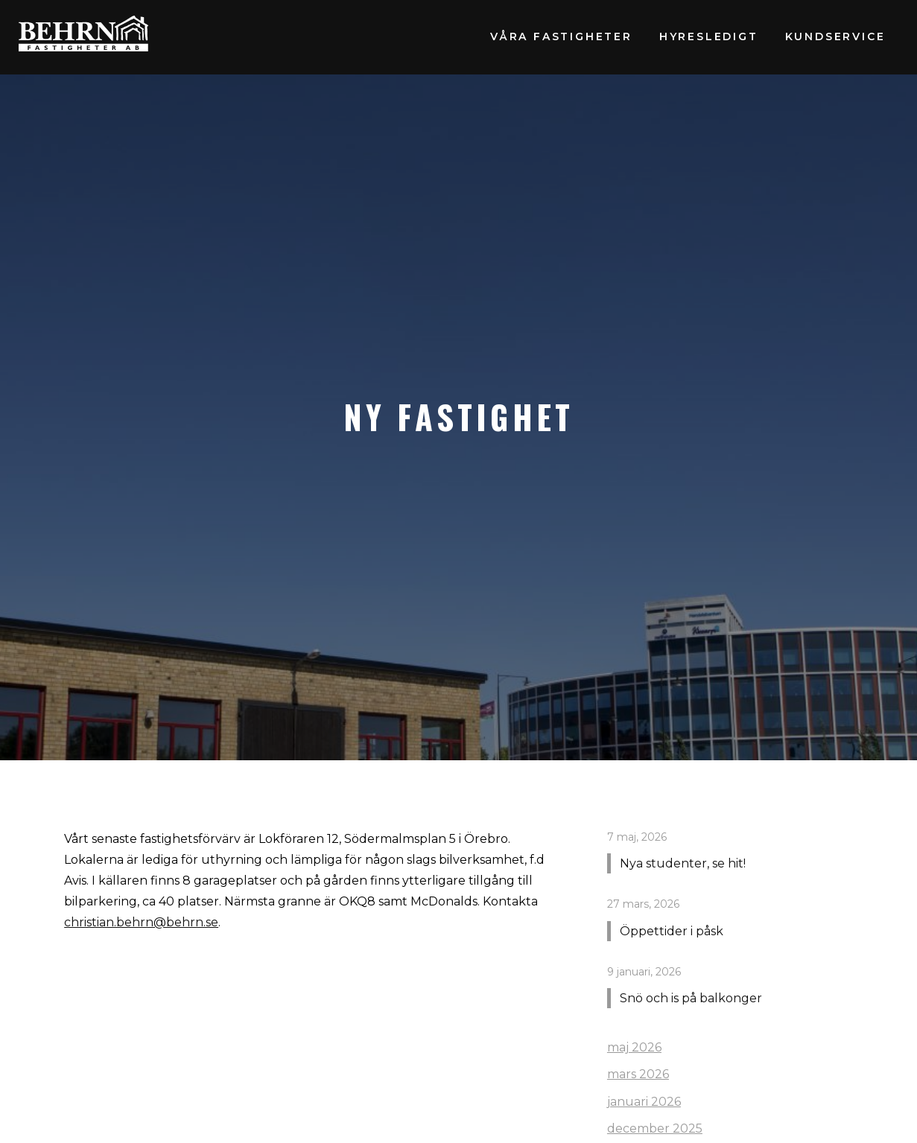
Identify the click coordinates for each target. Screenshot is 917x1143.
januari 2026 (644, 1102)
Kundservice (835, 36)
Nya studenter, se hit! (683, 863)
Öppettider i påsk (671, 931)
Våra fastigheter (561, 36)
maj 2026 (634, 1047)
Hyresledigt (708, 36)
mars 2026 (638, 1074)
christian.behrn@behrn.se (141, 922)
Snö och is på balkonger (691, 998)
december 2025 (654, 1128)
